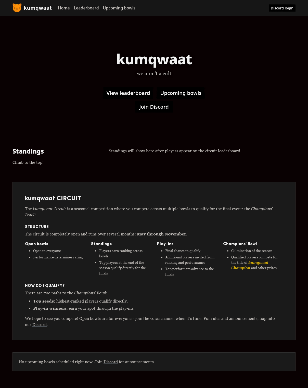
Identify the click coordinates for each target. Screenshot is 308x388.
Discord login (282, 8)
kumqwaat (32, 7)
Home (64, 8)
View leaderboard (128, 93)
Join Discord (154, 106)
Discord (39, 324)
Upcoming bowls (119, 8)
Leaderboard (86, 8)
